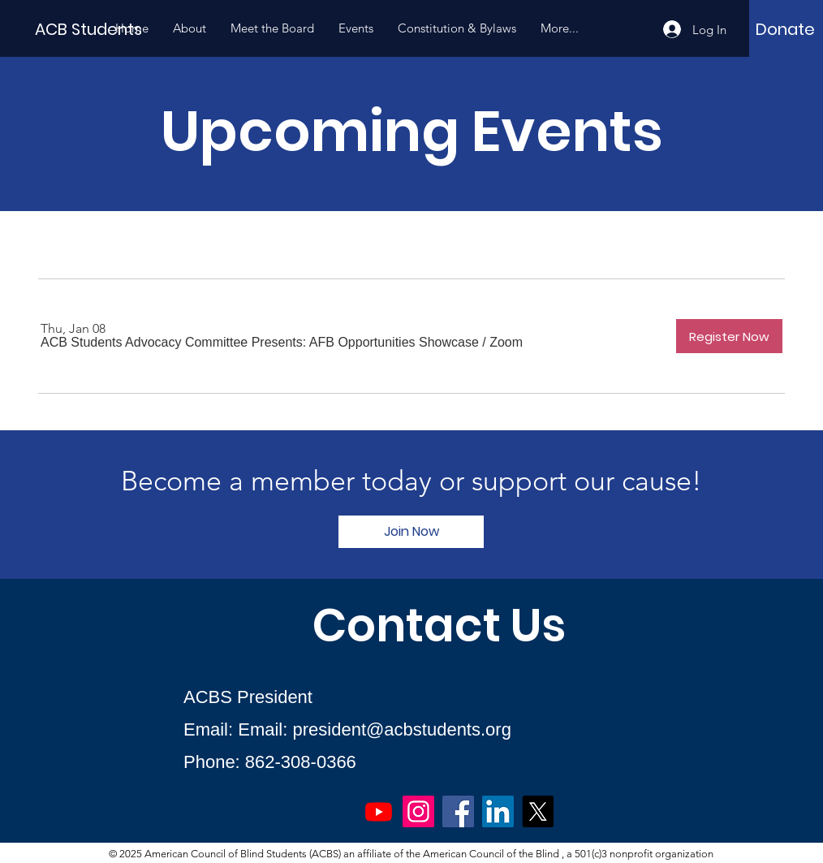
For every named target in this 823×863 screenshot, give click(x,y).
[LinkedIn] (498, 811)
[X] (538, 811)
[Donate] (785, 29)
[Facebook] (458, 811)
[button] (260, 342)
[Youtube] (378, 811)
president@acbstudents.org (402, 729)
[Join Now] (411, 532)
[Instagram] (418, 811)
